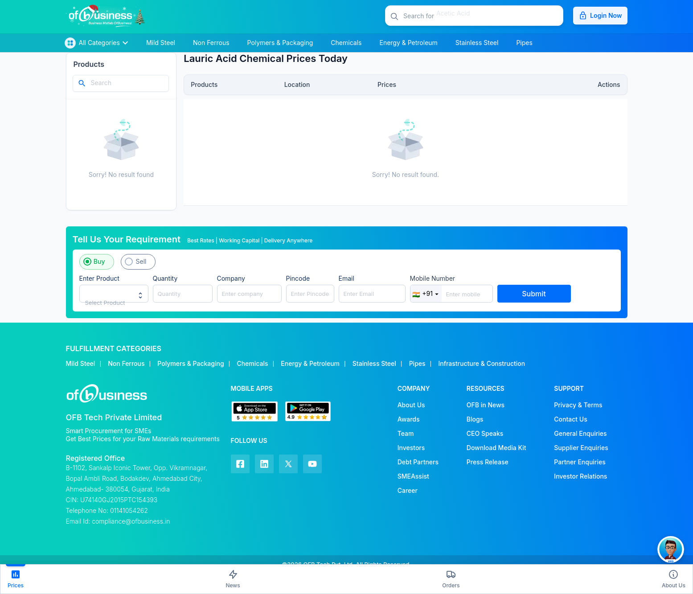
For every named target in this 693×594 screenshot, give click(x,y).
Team (406, 433)
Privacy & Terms (578, 405)
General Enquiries (580, 433)
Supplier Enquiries (581, 447)
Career (408, 490)
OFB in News (485, 405)
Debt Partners (418, 462)
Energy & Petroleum (310, 363)
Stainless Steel (374, 363)
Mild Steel (80, 363)
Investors (411, 447)
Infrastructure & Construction (481, 363)
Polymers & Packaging (190, 363)
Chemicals (252, 363)
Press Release (487, 462)
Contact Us (570, 419)
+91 (425, 294)
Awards (409, 419)
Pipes (417, 363)
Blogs (475, 419)
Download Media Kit (496, 447)
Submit (534, 293)
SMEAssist (413, 476)
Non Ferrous (126, 363)
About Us (411, 405)
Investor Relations (580, 476)
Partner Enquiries (579, 462)
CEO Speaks (485, 433)
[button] (483, 15)
